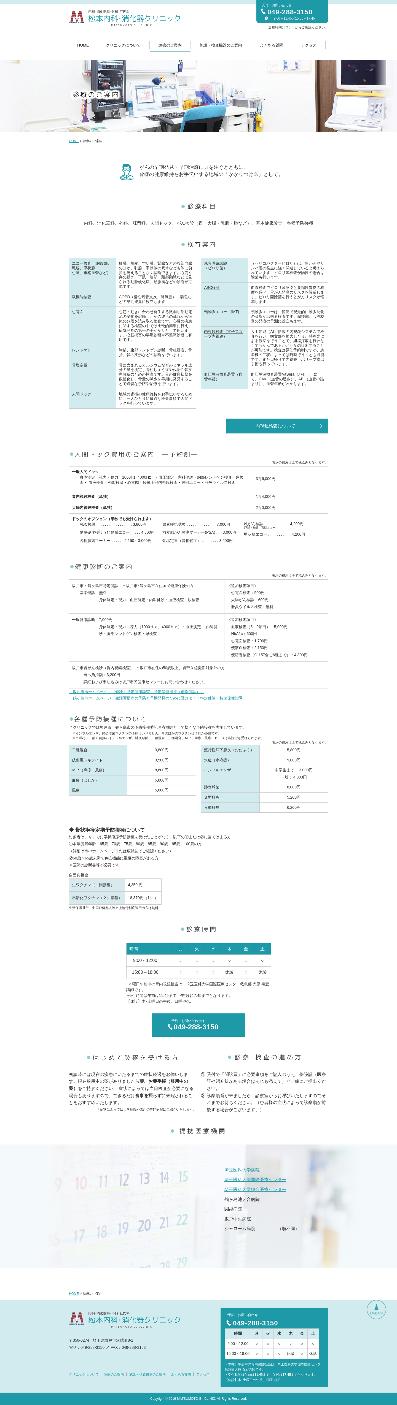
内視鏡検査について (275, 426)
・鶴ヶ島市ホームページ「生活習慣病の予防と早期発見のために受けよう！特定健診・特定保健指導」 (157, 698)
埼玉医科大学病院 (242, 1170)
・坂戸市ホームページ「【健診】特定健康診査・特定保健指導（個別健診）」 (136, 692)
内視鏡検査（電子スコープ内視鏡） (223, 333)
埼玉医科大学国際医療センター (255, 1179)
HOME (83, 45)
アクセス (308, 45)
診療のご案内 (170, 45)
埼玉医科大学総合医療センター (255, 1189)
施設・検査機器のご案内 (221, 45)
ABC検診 (212, 287)
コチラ (290, 27)
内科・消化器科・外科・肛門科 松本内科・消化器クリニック (125, 18)
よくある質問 (271, 45)
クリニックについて (123, 45)
